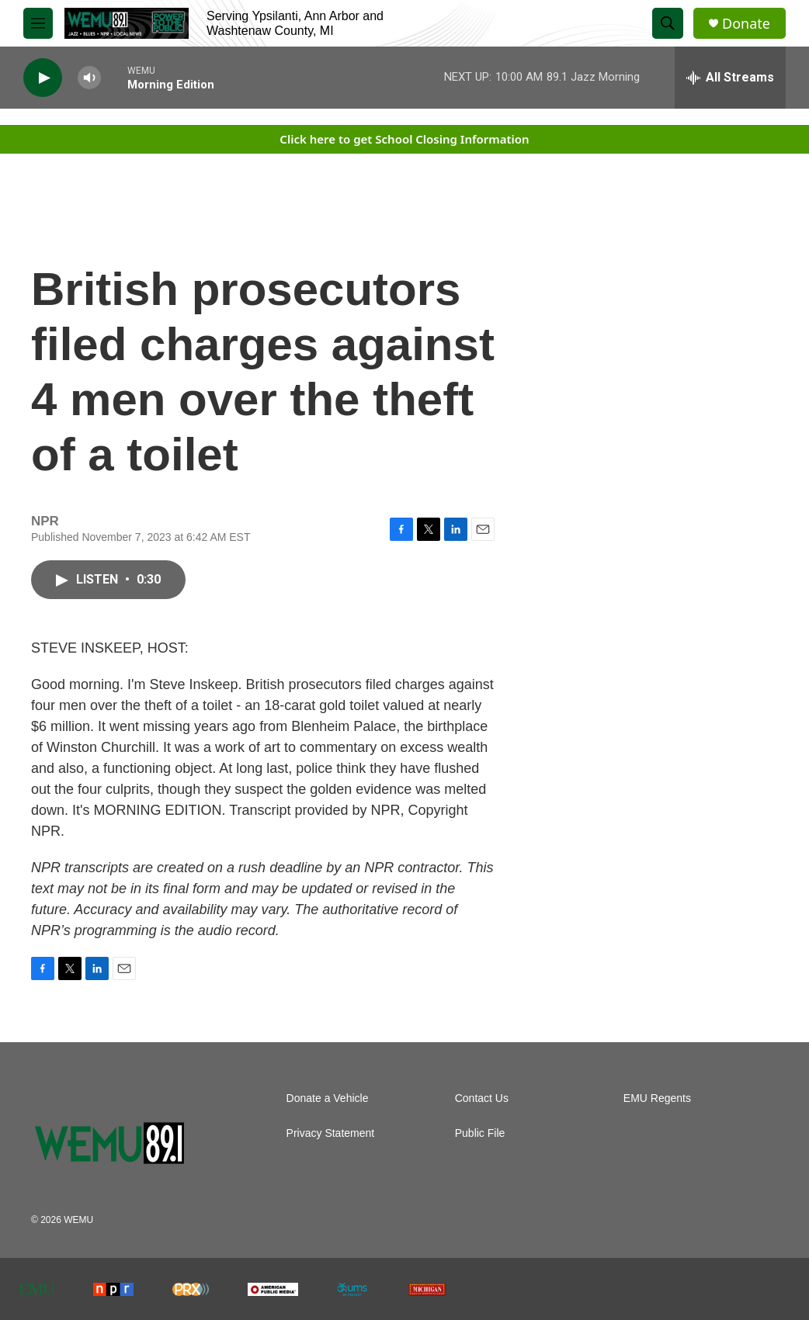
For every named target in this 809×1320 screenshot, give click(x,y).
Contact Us (482, 1098)
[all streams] (730, 78)
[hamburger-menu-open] (38, 23)
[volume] (89, 78)
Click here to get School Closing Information (404, 139)
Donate (746, 24)
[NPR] (113, 1289)
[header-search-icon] (667, 23)
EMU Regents (657, 1098)
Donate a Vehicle (327, 1098)
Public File (480, 1133)
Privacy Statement (330, 1133)
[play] (42, 78)
